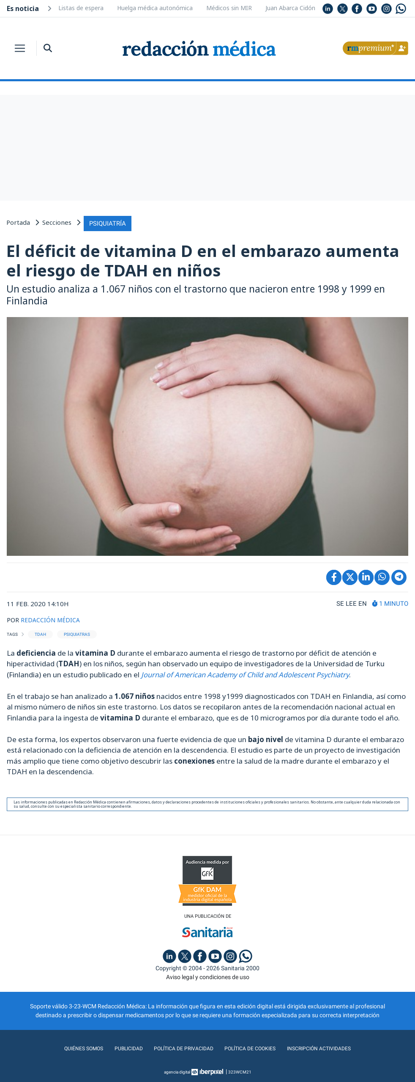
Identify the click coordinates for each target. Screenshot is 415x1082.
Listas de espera (81, 8)
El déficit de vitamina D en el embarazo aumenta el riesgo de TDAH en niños (202, 259)
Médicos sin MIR (229, 8)
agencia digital (177, 1071)
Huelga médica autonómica (155, 8)
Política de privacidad (180, 1047)
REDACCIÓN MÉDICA (52, 618)
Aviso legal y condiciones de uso (207, 976)
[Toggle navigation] (20, 48)
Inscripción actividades (328, 1047)
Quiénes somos (73, 1047)
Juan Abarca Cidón (290, 8)
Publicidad (121, 1047)
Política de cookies (253, 1047)
